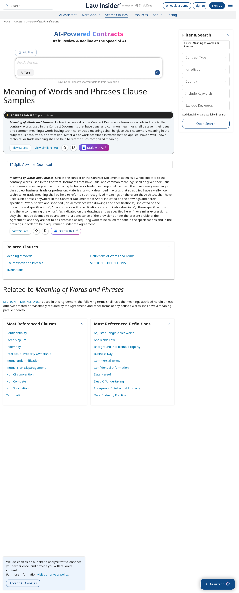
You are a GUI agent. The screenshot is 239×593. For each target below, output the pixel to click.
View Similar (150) (46, 148)
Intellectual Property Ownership (28, 354)
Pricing (172, 15)
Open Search (205, 123)
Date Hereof (102, 374)
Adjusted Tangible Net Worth (114, 333)
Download (42, 164)
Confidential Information (111, 367)
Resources (140, 15)
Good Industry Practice (110, 395)
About (157, 15)
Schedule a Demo (177, 5)
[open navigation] (230, 5)
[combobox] (28, 5)
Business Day (103, 354)
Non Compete (16, 381)
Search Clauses (116, 15)
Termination (14, 395)
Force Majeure (16, 340)
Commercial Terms (107, 360)
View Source (20, 148)
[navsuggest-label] (28, 5)
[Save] (65, 148)
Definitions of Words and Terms (112, 256)
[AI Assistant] (217, 584)
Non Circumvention (20, 374)
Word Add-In (90, 15)
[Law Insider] (118, 5)
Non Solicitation (17, 388)
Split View (19, 164)
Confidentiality (16, 333)
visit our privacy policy (52, 574)
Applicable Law (104, 340)
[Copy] (73, 148)
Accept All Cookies (23, 583)
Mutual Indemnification (22, 360)
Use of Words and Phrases (24, 263)
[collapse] (226, 57)
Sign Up (217, 5)
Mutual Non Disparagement (26, 367)
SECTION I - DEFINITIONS (108, 263)
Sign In (200, 5)
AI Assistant (68, 15)
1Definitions (14, 270)
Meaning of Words (19, 256)
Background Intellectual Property (117, 347)
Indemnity (13, 347)
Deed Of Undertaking (109, 381)
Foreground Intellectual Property (117, 388)
